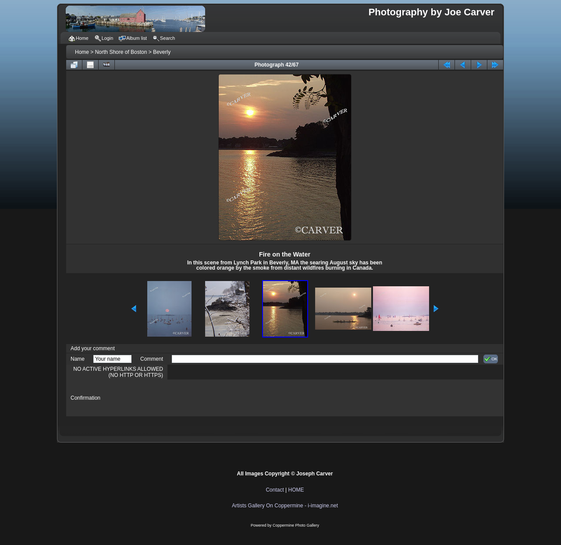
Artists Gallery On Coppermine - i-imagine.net (285, 506)
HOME (296, 490)
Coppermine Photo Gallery (296, 525)
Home (82, 52)
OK (490, 358)
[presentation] (238, 398)
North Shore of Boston (121, 52)
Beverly (161, 52)
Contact (275, 490)
